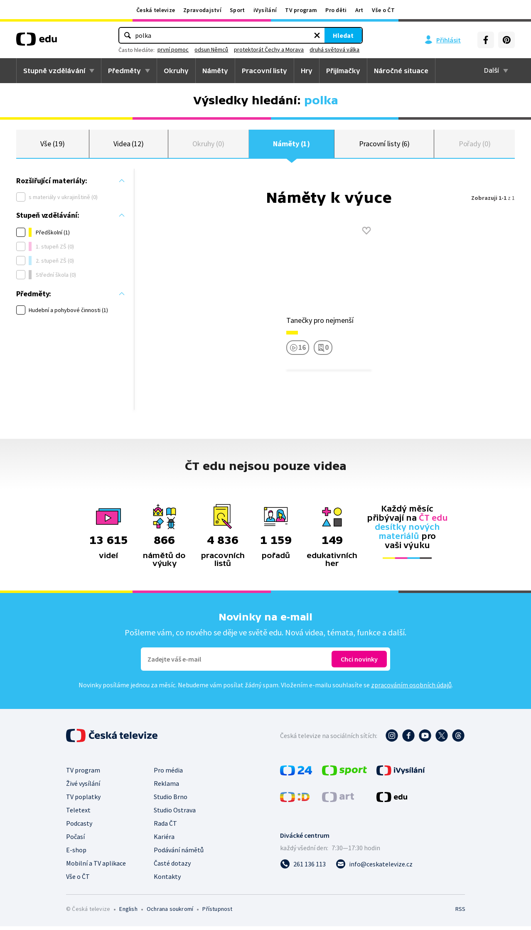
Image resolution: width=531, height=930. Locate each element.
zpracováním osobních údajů (411, 688)
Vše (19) (52, 145)
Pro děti (336, 10)
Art (359, 10)
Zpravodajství (202, 10)
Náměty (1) (291, 145)
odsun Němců (247, 49)
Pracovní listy (264, 70)
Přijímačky (343, 70)
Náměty (215, 70)
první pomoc (209, 49)
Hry (306, 70)
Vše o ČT (383, 10)
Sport (237, 10)
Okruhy (176, 70)
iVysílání (265, 10)
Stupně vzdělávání (54, 70)
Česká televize (155, 10)
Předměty (124, 70)
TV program (301, 10)
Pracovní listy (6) (384, 145)
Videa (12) (128, 145)
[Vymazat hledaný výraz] (280, 35)
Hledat (307, 35)
